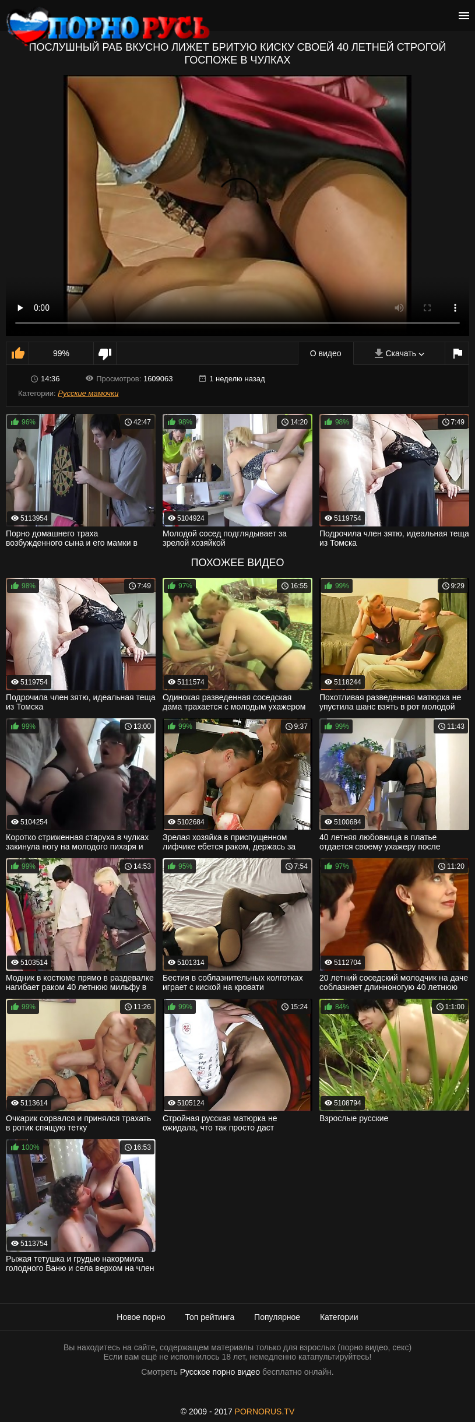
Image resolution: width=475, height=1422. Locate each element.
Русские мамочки (88, 393)
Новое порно (141, 1317)
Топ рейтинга (210, 1317)
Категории (339, 1317)
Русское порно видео (220, 1372)
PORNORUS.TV (265, 1411)
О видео (326, 353)
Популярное (277, 1317)
